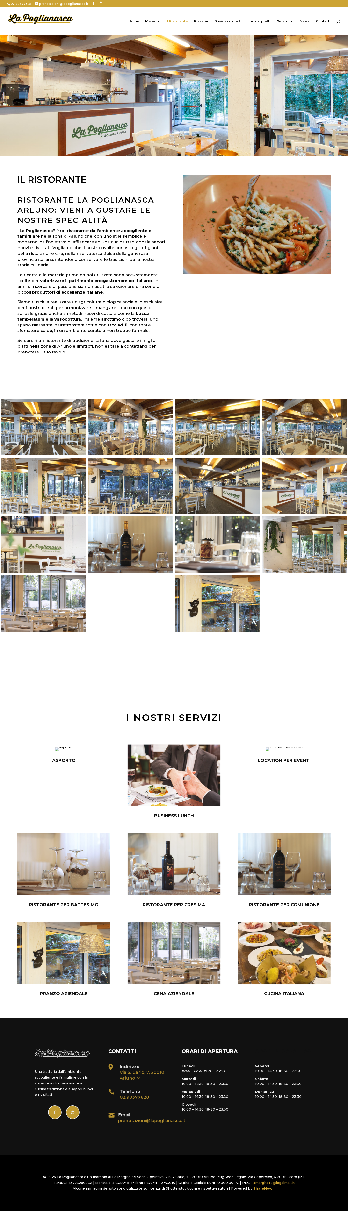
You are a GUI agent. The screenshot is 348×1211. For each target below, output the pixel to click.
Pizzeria (201, 21)
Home (133, 21)
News (305, 21)
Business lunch (227, 21)
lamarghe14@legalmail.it (273, 1183)
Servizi (283, 21)
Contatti (323, 21)
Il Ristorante (177, 21)
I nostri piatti (259, 21)
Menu (150, 21)
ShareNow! (264, 1188)
